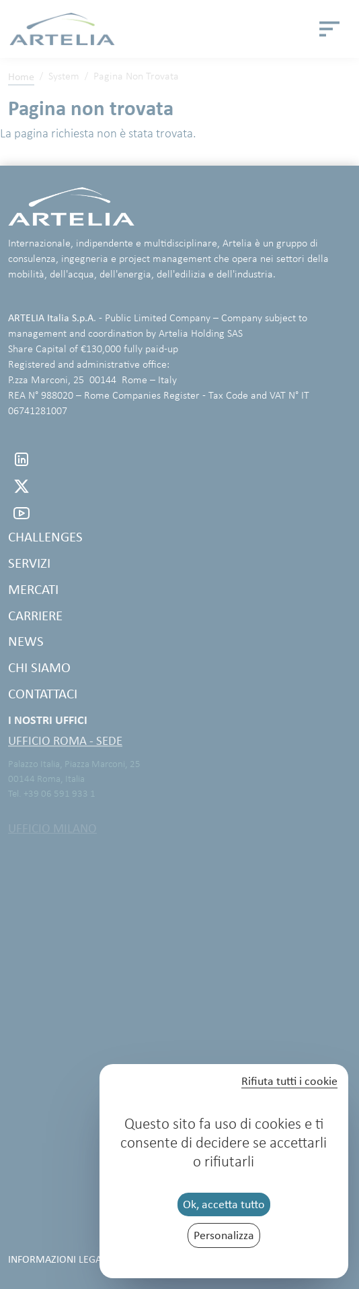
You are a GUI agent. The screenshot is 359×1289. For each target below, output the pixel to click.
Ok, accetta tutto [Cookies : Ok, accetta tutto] (224, 1204)
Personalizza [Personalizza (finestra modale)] (224, 1235)
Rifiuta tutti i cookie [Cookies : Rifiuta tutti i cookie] (289, 1081)
